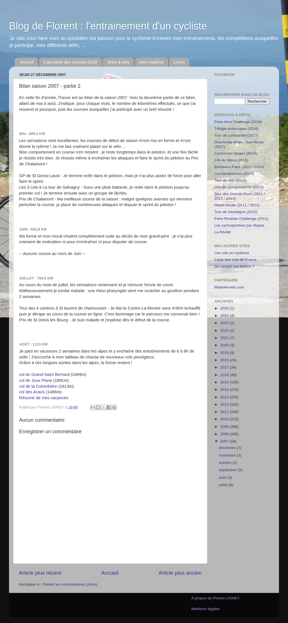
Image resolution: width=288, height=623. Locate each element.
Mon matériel (151, 62)
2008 (225, 434)
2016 (225, 375)
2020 (225, 345)
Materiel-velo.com (229, 287)
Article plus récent (40, 573)
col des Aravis (32, 392)
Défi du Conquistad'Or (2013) (239, 187)
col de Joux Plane (35, 380)
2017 (225, 367)
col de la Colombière (38, 386)
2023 (225, 323)
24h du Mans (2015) (231, 160)
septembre (228, 470)
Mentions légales (205, 609)
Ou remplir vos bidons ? (234, 266)
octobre (226, 463)
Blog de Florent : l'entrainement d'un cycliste (108, 26)
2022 (225, 330)
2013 (225, 397)
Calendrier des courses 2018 (70, 62)
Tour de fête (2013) (230, 180)
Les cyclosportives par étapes (239, 225)
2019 (225, 353)
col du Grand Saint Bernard (44, 374)
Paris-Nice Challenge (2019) (238, 122)
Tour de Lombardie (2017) (236, 135)
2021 (225, 338)
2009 (225, 427)
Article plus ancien (180, 573)
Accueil (26, 62)
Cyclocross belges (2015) (235, 153)
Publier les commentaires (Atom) (70, 584)
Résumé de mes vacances (43, 398)
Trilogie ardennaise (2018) (236, 129)
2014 (225, 389)
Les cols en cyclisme (231, 253)
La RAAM (222, 232)
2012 (225, 404)
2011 (225, 412)
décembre (228, 448)
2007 (225, 441)
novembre (228, 455)
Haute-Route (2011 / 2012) (237, 205)
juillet (224, 485)
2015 (225, 382)
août (223, 477)
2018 (225, 360)
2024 (225, 315)
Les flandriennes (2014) (234, 173)
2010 (225, 419)
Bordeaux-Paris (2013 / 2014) (239, 167)
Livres (179, 62)
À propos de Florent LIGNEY (215, 598)
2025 (225, 308)
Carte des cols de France (235, 260)
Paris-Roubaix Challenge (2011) (241, 218)
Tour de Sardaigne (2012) (235, 212)
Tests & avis (118, 62)
